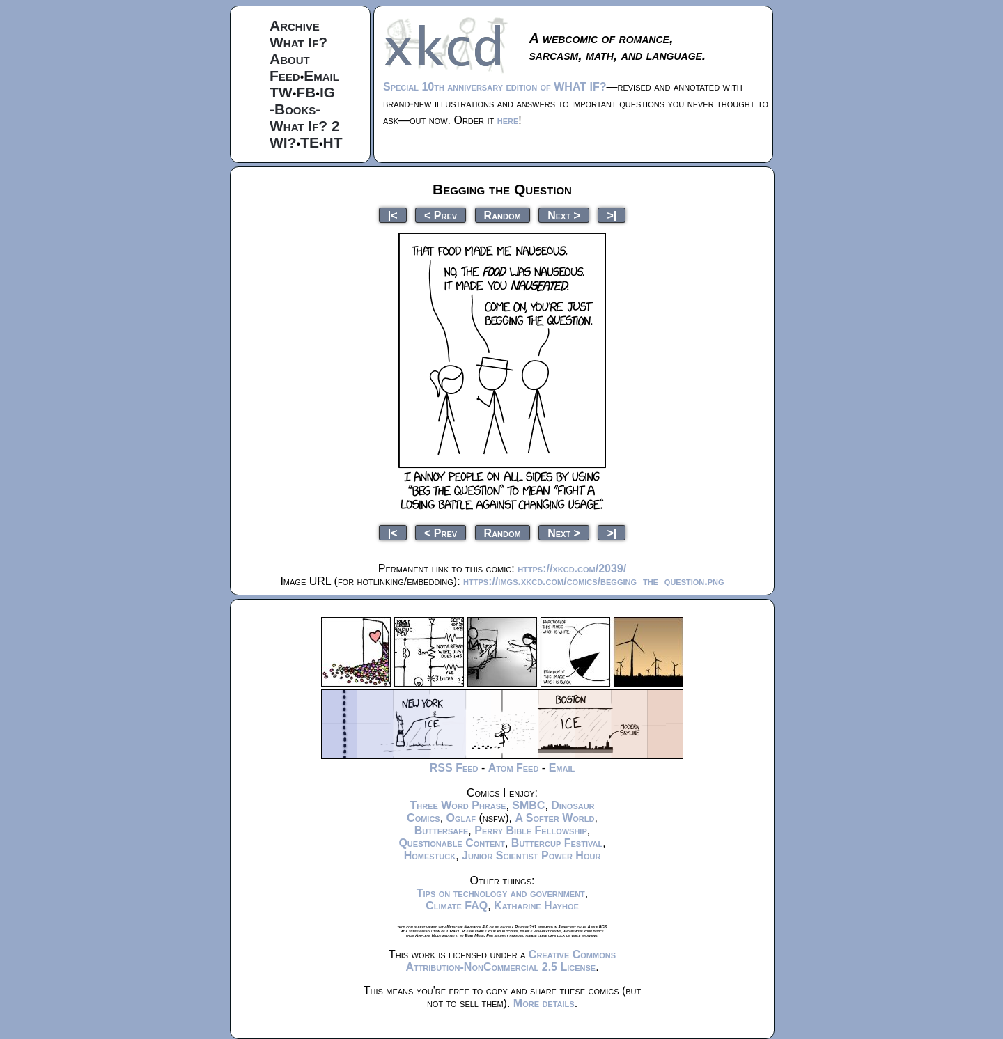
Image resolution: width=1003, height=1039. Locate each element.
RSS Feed (454, 768)
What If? (298, 42)
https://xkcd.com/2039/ (572, 569)
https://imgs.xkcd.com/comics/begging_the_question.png (593, 581)
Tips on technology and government (501, 893)
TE (309, 142)
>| (611, 215)
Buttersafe (441, 830)
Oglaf (461, 818)
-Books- (295, 109)
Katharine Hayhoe (536, 906)
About (290, 59)
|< (393, 215)
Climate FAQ (457, 906)
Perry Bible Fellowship (530, 830)
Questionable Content (451, 843)
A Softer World (554, 818)
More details (544, 1003)
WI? (283, 142)
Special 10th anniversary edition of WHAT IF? (494, 87)
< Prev (440, 215)
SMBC (528, 805)
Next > (563, 215)
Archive (295, 25)
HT (333, 142)
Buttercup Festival (556, 843)
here (508, 120)
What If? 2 (305, 126)
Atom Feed (513, 768)
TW (281, 92)
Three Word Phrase (458, 805)
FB (306, 92)
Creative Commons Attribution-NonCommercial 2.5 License (510, 960)
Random (502, 215)
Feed (285, 76)
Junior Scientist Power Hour (531, 855)
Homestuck (430, 855)
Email (321, 76)
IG (327, 92)
